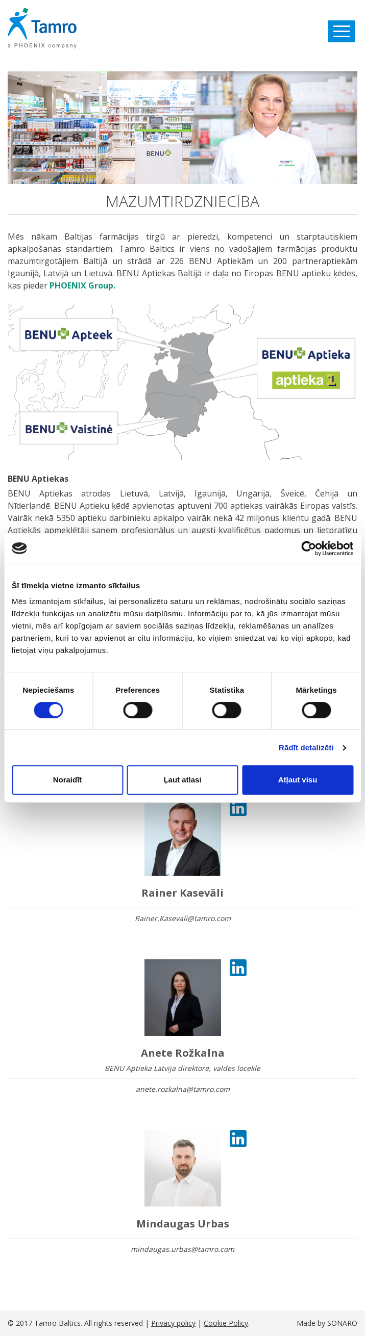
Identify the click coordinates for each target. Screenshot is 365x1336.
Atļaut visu (298, 779)
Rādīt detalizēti (306, 747)
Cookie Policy (226, 1323)
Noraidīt (67, 779)
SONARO (342, 1323)
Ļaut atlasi (182, 779)
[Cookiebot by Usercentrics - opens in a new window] (308, 548)
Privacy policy (173, 1323)
